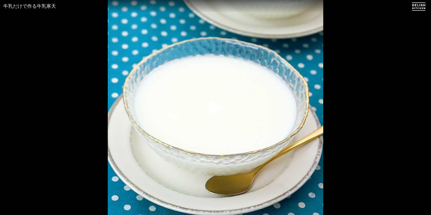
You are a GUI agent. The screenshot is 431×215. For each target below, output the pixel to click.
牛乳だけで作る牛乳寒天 (29, 6)
